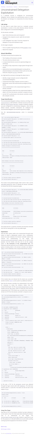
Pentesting (3, 6)
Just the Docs (8, 433)
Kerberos (15, 6)
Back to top (4, 426)
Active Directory (10, 6)
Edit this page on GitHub (5, 429)
